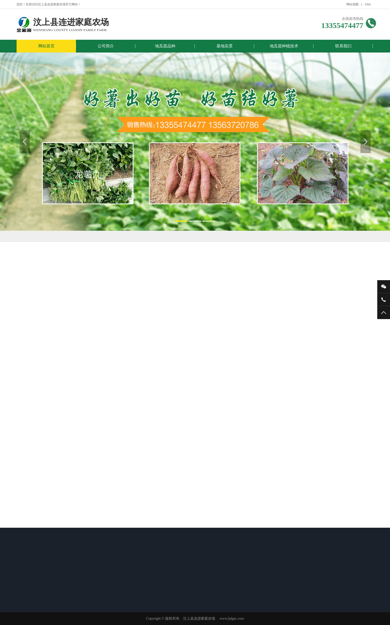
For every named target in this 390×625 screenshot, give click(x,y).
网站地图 (352, 4)
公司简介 (106, 46)
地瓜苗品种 (165, 46)
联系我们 (343, 46)
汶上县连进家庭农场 (71, 25)
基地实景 (224, 46)
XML (368, 4)
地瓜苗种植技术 (284, 46)
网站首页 (46, 46)
